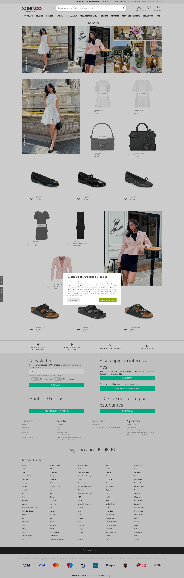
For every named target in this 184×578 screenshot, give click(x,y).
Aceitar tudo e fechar (107, 300)
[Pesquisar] (122, 8)
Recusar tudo (73, 300)
